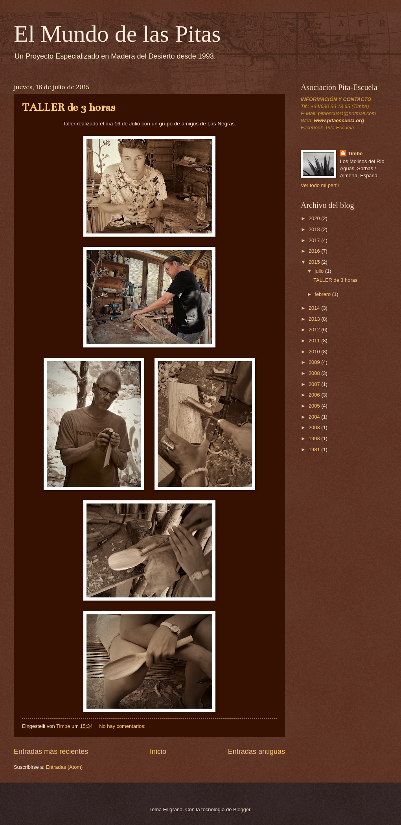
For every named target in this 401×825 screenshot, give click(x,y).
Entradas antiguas (256, 751)
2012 (315, 330)
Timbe (355, 153)
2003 (315, 427)
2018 (315, 229)
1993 (315, 438)
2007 (315, 384)
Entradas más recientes (51, 751)
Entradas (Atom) (64, 767)
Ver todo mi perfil (320, 185)
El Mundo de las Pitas (117, 34)
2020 (315, 218)
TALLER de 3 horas (68, 107)
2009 (315, 362)
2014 (315, 308)
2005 (315, 406)
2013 (315, 319)
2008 (315, 373)
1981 (315, 449)
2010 (315, 352)
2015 (315, 262)
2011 (315, 341)
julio (320, 271)
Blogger (241, 809)
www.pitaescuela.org (339, 120)
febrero (323, 294)
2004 (315, 417)
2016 (315, 251)
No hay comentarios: (123, 726)
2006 (315, 395)
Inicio (158, 751)
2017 (315, 240)
